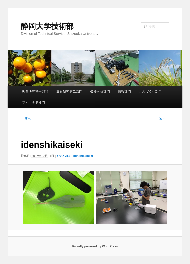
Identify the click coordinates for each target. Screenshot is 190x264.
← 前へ (26, 118)
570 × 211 (63, 156)
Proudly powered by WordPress (95, 246)
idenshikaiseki (82, 156)
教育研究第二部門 (69, 91)
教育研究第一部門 (35, 91)
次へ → (164, 118)
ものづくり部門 (150, 91)
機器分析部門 (100, 91)
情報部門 (124, 91)
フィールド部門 (33, 102)
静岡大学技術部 (47, 26)
